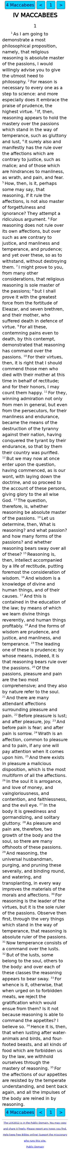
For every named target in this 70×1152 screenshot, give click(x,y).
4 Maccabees (20, 5)
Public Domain (35, 1146)
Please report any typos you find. (47, 1128)
